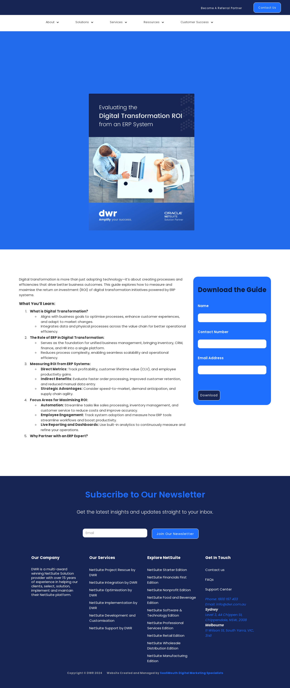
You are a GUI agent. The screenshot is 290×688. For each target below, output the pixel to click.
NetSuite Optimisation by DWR (110, 593)
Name (203, 305)
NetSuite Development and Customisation (112, 618)
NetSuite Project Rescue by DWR (112, 572)
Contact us (215, 569)
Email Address (211, 358)
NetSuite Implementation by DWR (113, 605)
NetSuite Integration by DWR (113, 582)
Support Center (218, 589)
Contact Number (213, 331)
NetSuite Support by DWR (110, 628)
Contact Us (267, 8)
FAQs (209, 579)
